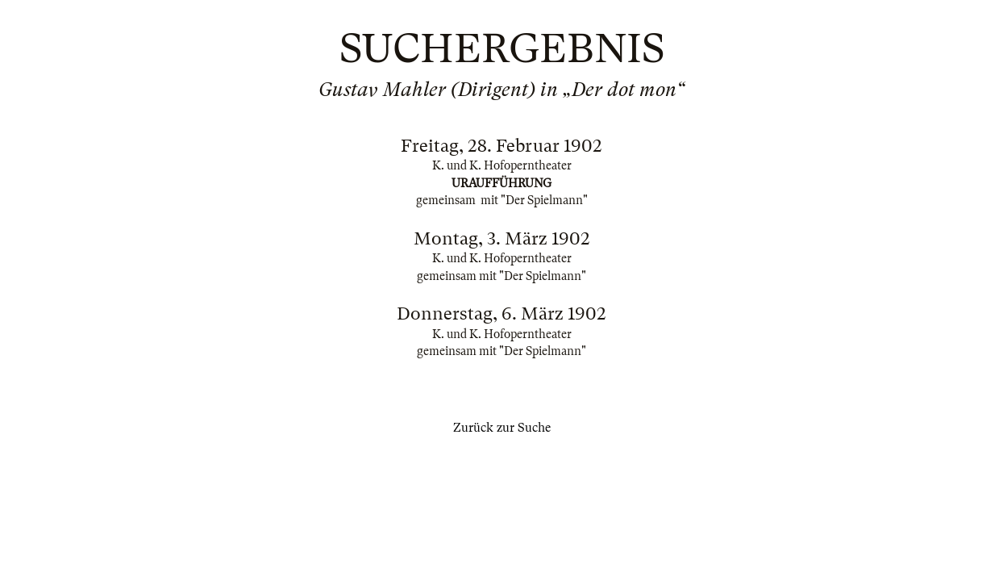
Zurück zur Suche (502, 427)
